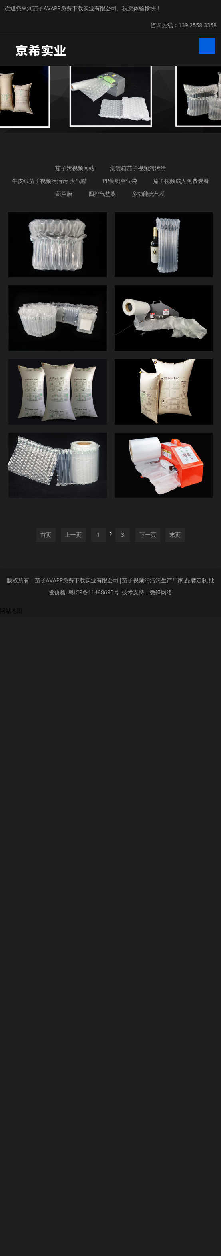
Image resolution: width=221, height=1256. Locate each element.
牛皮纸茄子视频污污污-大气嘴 (49, 181)
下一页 (147, 842)
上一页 (73, 842)
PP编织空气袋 (119, 181)
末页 (175, 842)
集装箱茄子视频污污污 (138, 168)
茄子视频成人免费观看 (181, 181)
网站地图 (11, 918)
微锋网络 (161, 899)
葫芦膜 (64, 193)
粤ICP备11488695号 (93, 899)
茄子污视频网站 (74, 168)
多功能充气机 (148, 193)
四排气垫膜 (102, 193)
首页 (46, 842)
